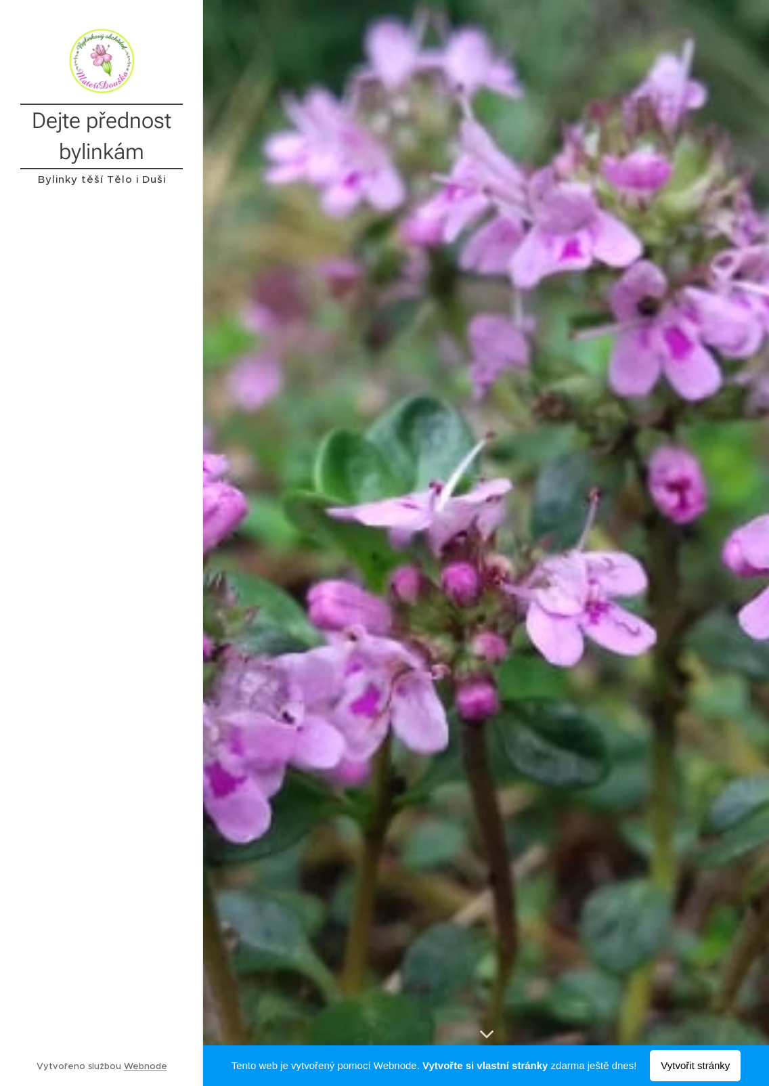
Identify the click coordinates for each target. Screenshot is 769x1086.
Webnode (145, 1066)
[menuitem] (101, 578)
